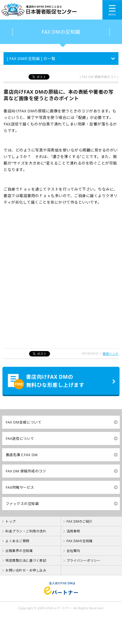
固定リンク (110, 354)
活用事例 (73, 531)
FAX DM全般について (23, 422)
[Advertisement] (61, 279)
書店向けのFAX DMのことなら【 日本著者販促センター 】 (44, 9)
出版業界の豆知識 (19, 550)
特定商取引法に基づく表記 (25, 560)
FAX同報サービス (20, 487)
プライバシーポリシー (84, 560)
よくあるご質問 (17, 541)
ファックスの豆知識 (22, 503)
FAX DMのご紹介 (80, 521)
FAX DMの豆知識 (61, 32)
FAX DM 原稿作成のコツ (26, 471)
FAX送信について (20, 438)
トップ (10, 521)
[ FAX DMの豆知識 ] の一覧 (31, 58)
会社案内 (73, 550)
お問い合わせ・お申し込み (25, 570)
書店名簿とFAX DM (22, 454)
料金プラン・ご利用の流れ (25, 531)
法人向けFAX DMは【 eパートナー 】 (61, 588)
